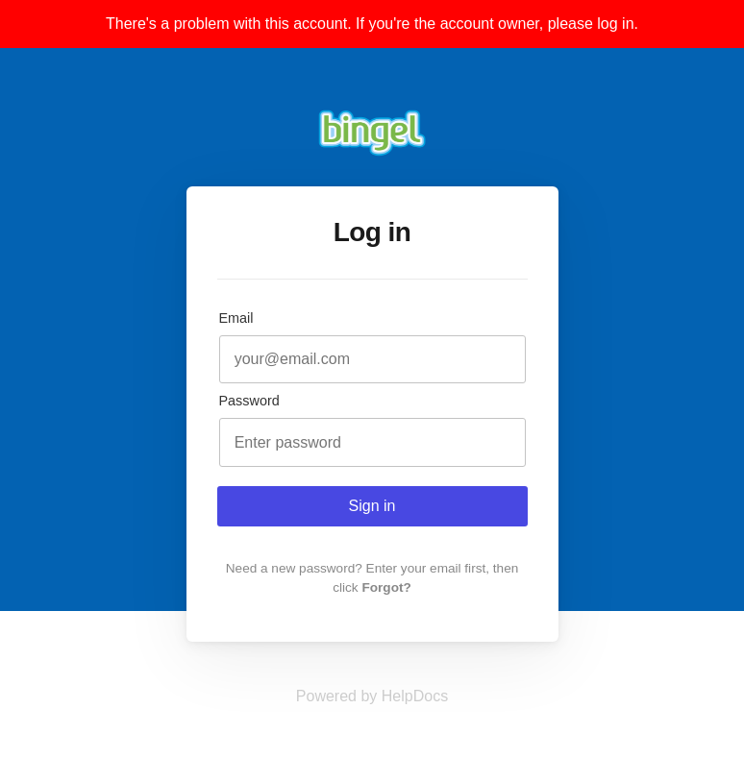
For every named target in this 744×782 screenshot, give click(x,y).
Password (249, 400)
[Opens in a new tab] (372, 696)
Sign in (372, 506)
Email (236, 318)
